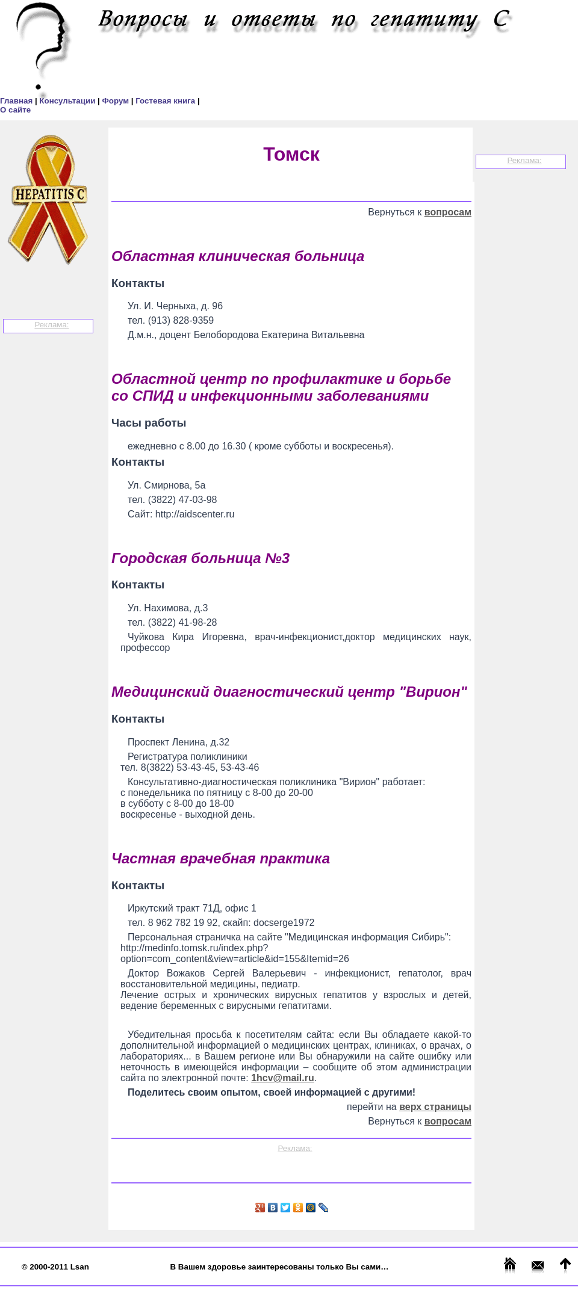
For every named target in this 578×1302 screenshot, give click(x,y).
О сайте (15, 109)
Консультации (68, 100)
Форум (116, 100)
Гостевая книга (166, 100)
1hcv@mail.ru (282, 1078)
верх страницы (435, 1107)
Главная (17, 100)
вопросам (447, 212)
